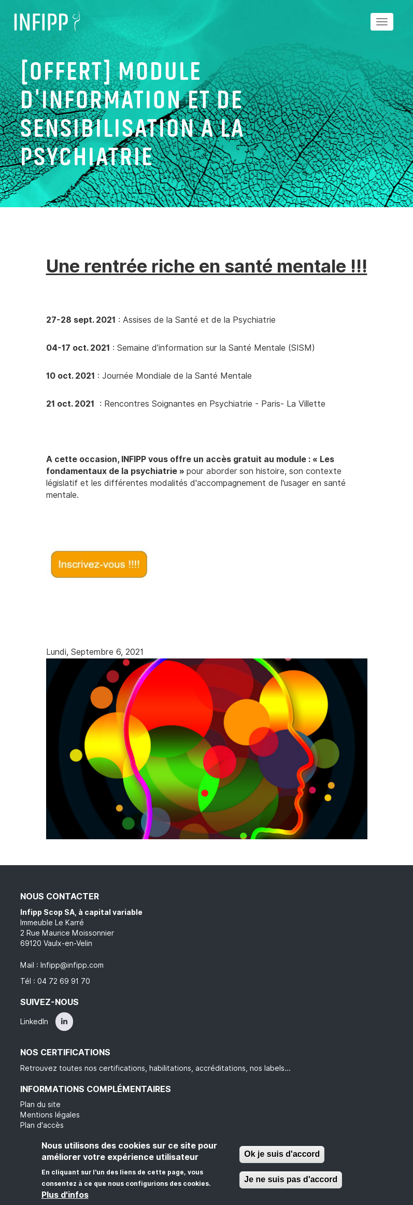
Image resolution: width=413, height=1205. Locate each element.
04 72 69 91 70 (63, 981)
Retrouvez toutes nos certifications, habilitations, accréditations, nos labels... (155, 1068)
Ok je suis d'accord (282, 1154)
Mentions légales (50, 1115)
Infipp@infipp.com (72, 965)
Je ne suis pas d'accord (290, 1179)
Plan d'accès (42, 1125)
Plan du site (40, 1104)
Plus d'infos (65, 1195)
